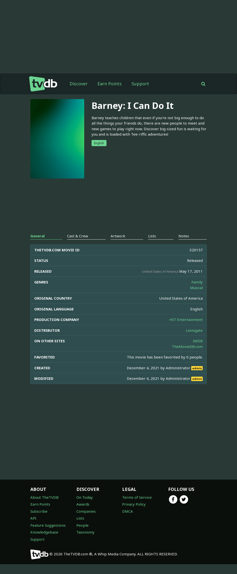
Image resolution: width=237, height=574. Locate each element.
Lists (80, 518)
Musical (196, 287)
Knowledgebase (44, 532)
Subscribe (38, 511)
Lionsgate (194, 330)
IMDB (198, 340)
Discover (79, 84)
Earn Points (109, 84)
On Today (84, 497)
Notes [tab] (183, 235)
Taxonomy (85, 532)
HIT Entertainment (186, 319)
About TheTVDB (44, 497)
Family (197, 282)
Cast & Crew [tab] (77, 235)
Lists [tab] (152, 235)
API (33, 518)
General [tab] (37, 235)
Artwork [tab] (118, 235)
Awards (82, 504)
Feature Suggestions (48, 525)
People (82, 525)
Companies (86, 511)
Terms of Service (137, 497)
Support (140, 84)
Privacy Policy (134, 504)
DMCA (127, 511)
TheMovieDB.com (187, 346)
